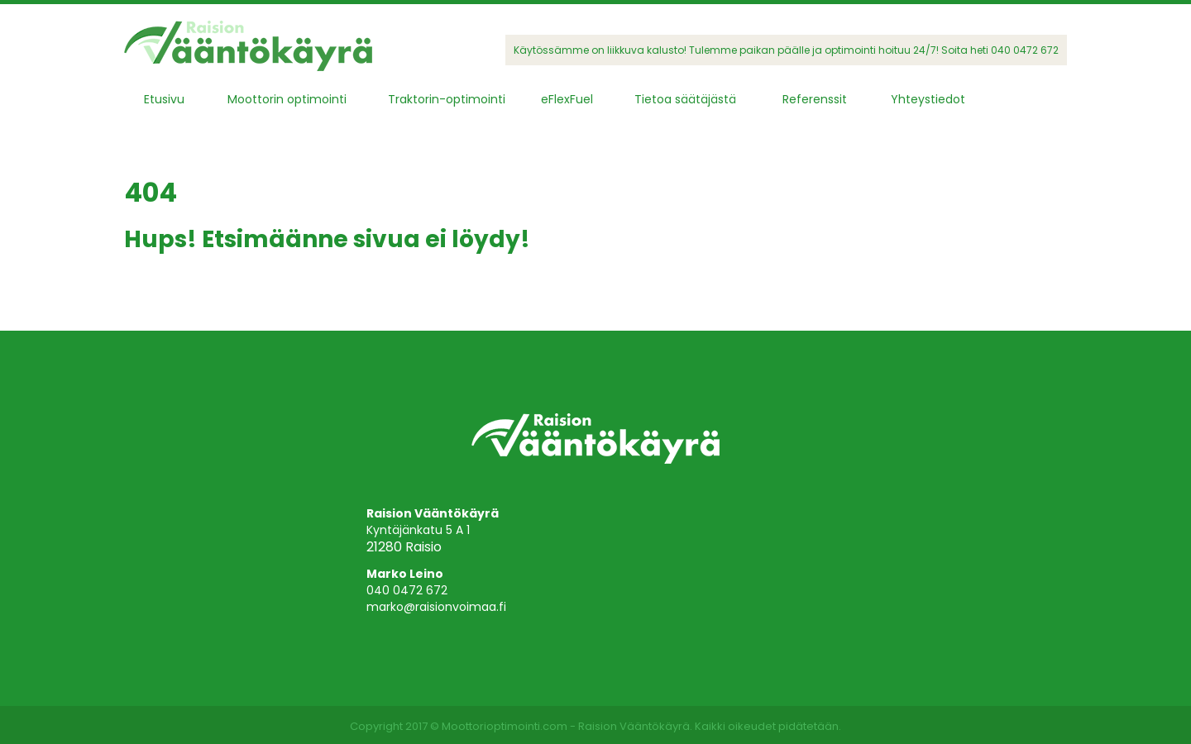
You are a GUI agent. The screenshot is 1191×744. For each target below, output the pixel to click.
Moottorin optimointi (287, 99)
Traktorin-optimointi (446, 99)
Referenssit (814, 99)
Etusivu (164, 99)
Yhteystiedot (928, 99)
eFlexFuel (567, 99)
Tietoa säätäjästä (685, 99)
